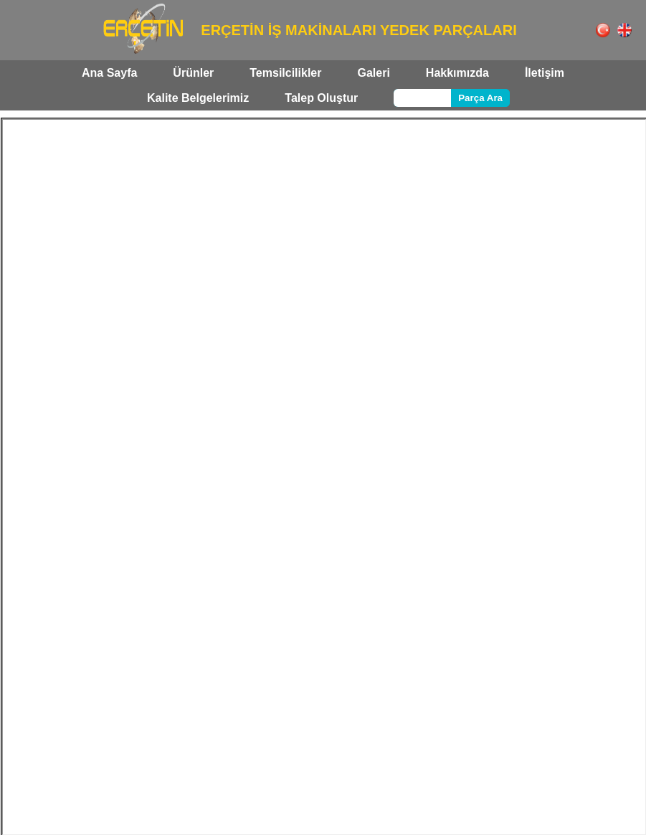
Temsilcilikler (285, 73)
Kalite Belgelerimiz (198, 98)
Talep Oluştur (321, 98)
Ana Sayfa (109, 73)
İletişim (544, 73)
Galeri (373, 73)
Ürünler (193, 73)
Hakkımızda (457, 73)
